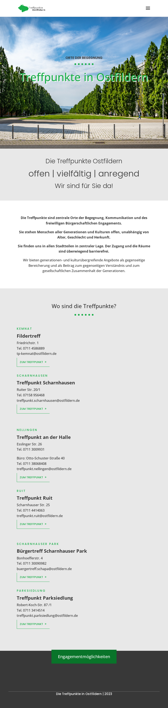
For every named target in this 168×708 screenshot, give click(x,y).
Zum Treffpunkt (33, 362)
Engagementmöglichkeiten (84, 656)
